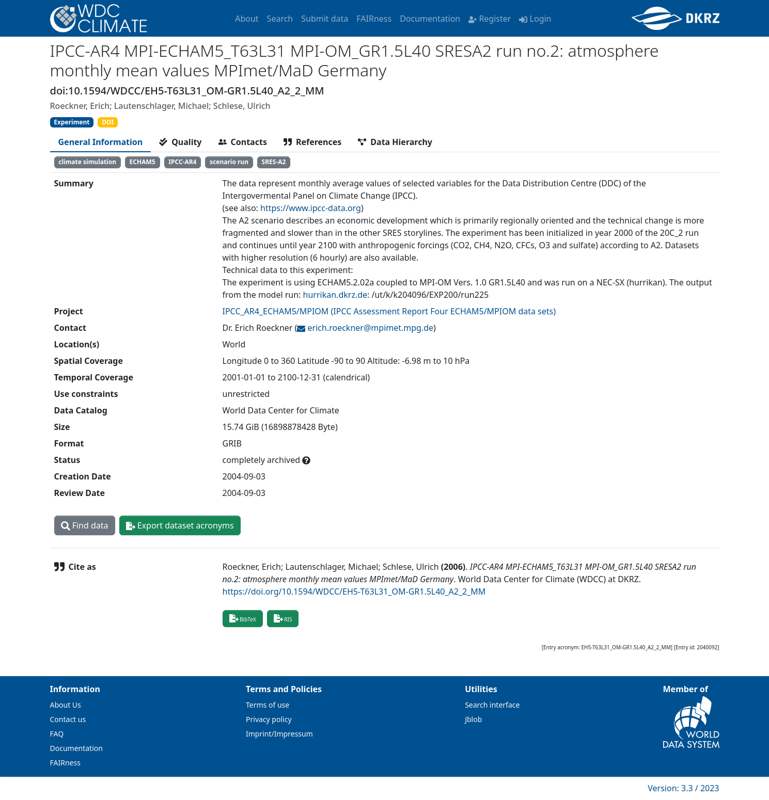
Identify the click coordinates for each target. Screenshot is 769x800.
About (246, 18)
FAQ (57, 734)
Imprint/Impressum (279, 734)
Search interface (492, 705)
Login (535, 18)
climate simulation (87, 161)
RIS (283, 618)
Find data (84, 525)
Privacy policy (269, 719)
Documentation (430, 18)
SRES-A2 (274, 161)
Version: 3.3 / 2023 (683, 788)
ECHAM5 (142, 161)
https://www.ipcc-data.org (310, 208)
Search (280, 18)
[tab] (100, 142)
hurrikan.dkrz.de (335, 294)
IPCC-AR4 (182, 161)
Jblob (473, 719)
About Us (65, 705)
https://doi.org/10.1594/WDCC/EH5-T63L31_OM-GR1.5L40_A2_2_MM (354, 591)
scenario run (229, 161)
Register (489, 18)
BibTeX (242, 618)
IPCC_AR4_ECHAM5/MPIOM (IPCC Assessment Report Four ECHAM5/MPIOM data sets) (389, 311)
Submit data (324, 18)
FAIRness (373, 18)
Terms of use (267, 705)
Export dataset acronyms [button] (180, 525)
